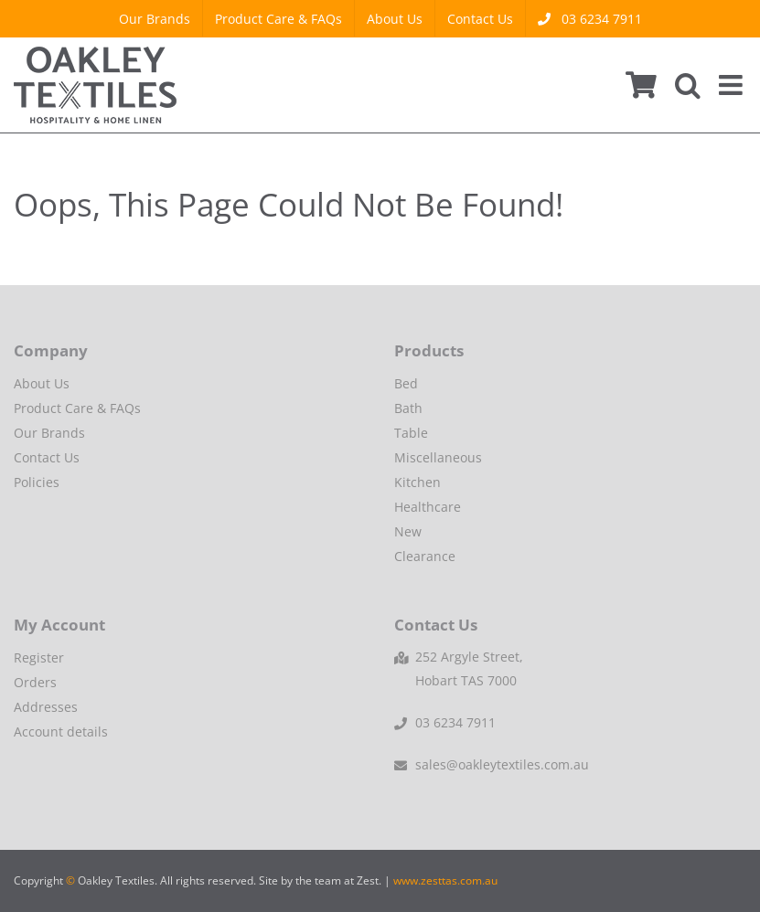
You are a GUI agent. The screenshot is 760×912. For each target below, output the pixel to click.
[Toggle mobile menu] (732, 85)
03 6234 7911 (455, 722)
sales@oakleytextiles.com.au (502, 764)
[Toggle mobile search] (688, 85)
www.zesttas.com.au (445, 880)
